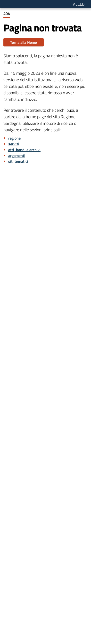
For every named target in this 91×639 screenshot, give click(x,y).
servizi (13, 144)
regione (14, 138)
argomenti (16, 155)
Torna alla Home (23, 42)
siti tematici (18, 161)
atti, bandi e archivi (24, 150)
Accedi (79, 4)
